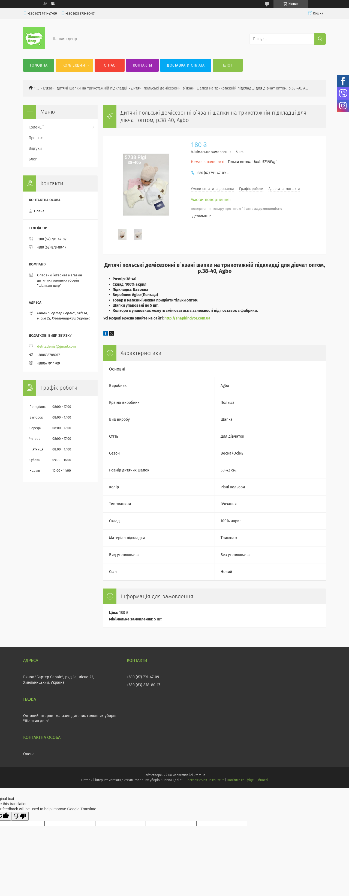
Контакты (142, 65)
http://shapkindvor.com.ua (187, 318)
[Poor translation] (20, 816)
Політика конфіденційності (247, 780)
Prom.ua (199, 775)
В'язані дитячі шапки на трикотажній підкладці (85, 88)
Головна (38, 65)
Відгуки (35, 148)
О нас (109, 65)
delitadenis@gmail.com (56, 346)
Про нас (36, 138)
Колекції (36, 127)
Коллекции (73, 65)
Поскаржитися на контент (204, 780)
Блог (228, 65)
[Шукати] (320, 39)
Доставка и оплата (185, 65)
